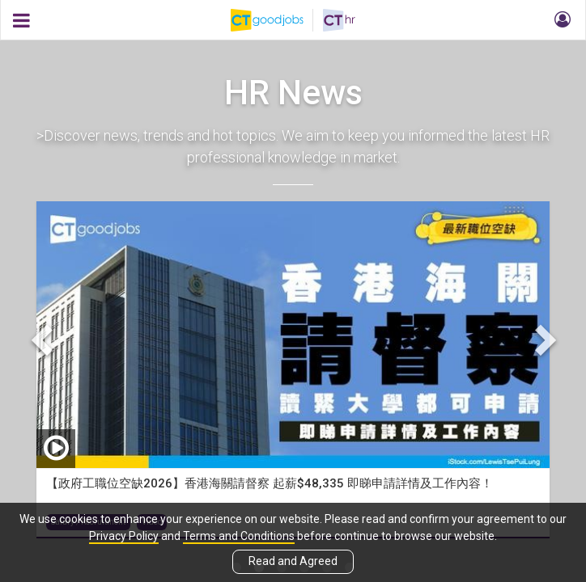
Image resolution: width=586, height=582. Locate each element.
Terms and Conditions (239, 535)
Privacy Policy (124, 535)
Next (542, 338)
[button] (560, 20)
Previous (44, 338)
